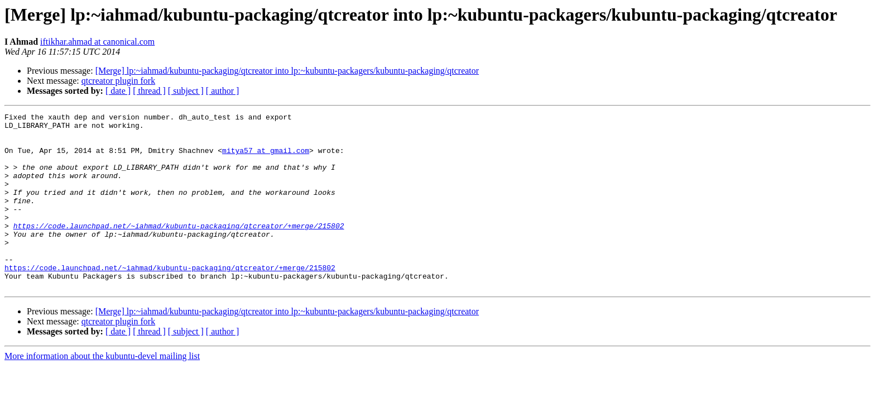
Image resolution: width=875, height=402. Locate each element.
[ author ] (222, 90)
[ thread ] (149, 90)
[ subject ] (186, 90)
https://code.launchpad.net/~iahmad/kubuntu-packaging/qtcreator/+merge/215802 (178, 249)
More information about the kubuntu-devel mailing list (102, 391)
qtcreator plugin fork (118, 80)
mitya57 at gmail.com (265, 159)
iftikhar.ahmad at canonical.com (97, 41)
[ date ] (118, 90)
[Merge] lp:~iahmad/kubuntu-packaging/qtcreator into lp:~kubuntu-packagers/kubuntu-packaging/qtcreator (287, 70)
